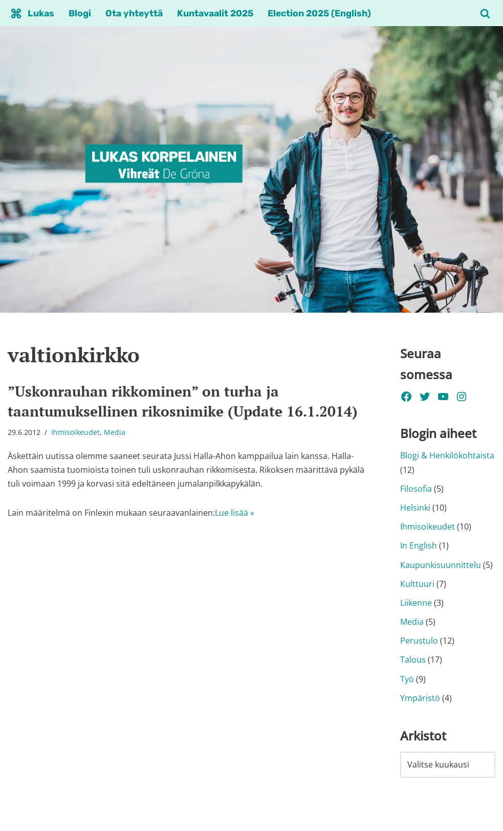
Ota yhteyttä (134, 13)
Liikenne (416, 602)
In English (418, 545)
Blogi (80, 13)
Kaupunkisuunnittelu (440, 565)
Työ (407, 679)
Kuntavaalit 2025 (215, 13)
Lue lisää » (234, 512)
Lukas (41, 13)
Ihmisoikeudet (75, 432)
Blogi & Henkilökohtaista (447, 455)
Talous (413, 659)
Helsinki (415, 507)
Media (114, 432)
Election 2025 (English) (319, 13)
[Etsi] (485, 13)
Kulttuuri (417, 583)
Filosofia (416, 488)
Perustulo (419, 640)
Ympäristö (420, 698)
